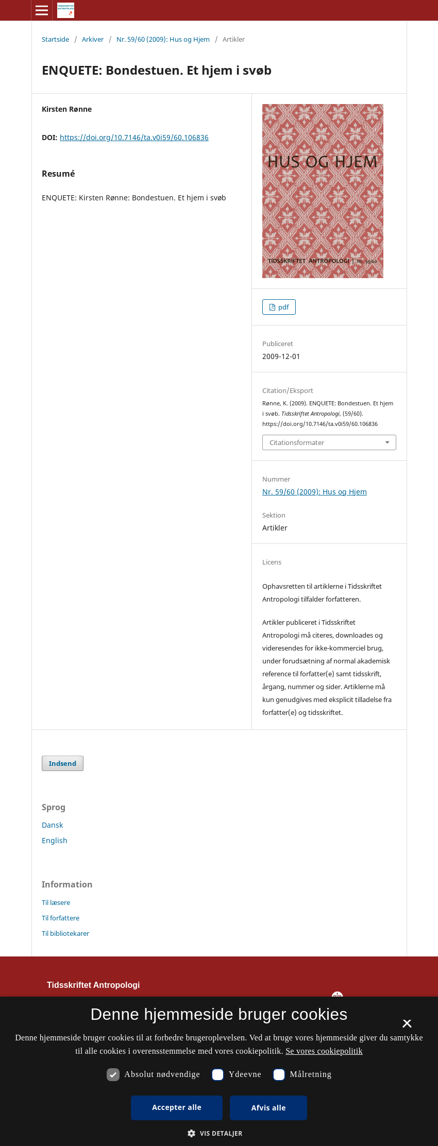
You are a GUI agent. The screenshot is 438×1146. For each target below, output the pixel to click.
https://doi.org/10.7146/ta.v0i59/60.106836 (134, 137)
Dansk (52, 825)
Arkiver (93, 39)
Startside (55, 39)
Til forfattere (60, 917)
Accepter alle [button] (176, 1107)
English (55, 840)
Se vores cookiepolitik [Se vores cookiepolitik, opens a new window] (324, 1051)
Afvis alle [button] (268, 1108)
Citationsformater (296, 442)
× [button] (407, 1027)
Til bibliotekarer (65, 933)
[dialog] (219, 1071)
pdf (283, 307)
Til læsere (56, 902)
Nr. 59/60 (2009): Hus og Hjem (163, 39)
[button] (218, 1133)
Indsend (62, 763)
